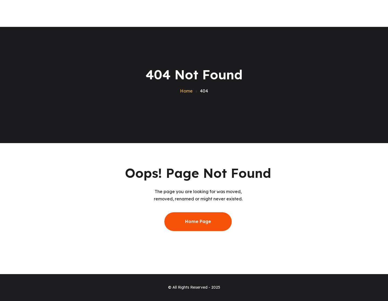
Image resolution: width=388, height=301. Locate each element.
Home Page (198, 221)
